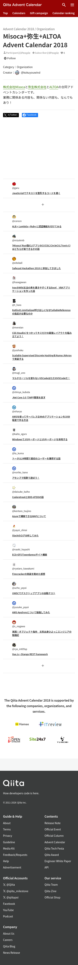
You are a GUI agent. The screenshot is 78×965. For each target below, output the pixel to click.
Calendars (18, 13)
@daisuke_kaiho (21, 489)
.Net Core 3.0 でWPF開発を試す (28, 397)
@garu (15, 185)
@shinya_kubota (21, 390)
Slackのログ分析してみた (25, 535)
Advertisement (12, 867)
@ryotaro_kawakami (23, 566)
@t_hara (16, 302)
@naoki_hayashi (21, 547)
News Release (11, 952)
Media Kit (9, 848)
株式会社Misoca (14, 86)
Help (6, 861)
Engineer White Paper (58, 861)
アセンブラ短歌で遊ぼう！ (25, 477)
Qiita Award (52, 855)
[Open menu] (72, 5)
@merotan (17, 325)
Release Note (52, 823)
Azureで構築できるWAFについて (29, 516)
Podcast (8, 916)
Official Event (53, 829)
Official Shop (52, 897)
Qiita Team (51, 884)
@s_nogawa (18, 624)
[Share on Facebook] (30, 115)
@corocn (17, 219)
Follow (10, 58)
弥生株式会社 (37, 86)
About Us (8, 933)
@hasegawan (19, 280)
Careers (7, 940)
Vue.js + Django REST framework (30, 654)
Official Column (54, 835)
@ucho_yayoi (19, 585)
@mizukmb (18, 238)
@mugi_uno (18, 370)
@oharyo (17, 409)
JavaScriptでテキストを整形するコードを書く (36, 193)
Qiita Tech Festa (54, 848)
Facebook (9, 904)
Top (5, 13)
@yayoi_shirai (19, 528)
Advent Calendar (55, 842)
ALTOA (53, 86)
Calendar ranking (64, 13)
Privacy (7, 835)
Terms (7, 829)
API (47, 867)
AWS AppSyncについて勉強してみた (31, 612)
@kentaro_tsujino (21, 509)
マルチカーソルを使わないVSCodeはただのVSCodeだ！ (41, 378)
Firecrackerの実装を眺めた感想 (28, 573)
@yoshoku (17, 348)
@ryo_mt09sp (19, 647)
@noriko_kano (20, 470)
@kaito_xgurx (19, 431)
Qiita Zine (51, 891)
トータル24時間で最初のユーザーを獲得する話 (36, 458)
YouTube (8, 910)
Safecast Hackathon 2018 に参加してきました (36, 268)
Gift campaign (39, 13)
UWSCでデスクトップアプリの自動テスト (33, 593)
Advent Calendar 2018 (18, 29)
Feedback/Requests (15, 855)
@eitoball (17, 260)
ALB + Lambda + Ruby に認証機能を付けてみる (36, 226)
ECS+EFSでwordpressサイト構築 (29, 554)
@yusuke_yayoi (20, 605)
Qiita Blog (9, 946)
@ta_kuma (18, 451)
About (6, 823)
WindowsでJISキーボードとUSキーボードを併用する (40, 439)
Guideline (9, 842)
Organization (46, 29)
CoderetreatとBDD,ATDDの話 (28, 497)
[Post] (11, 115)
